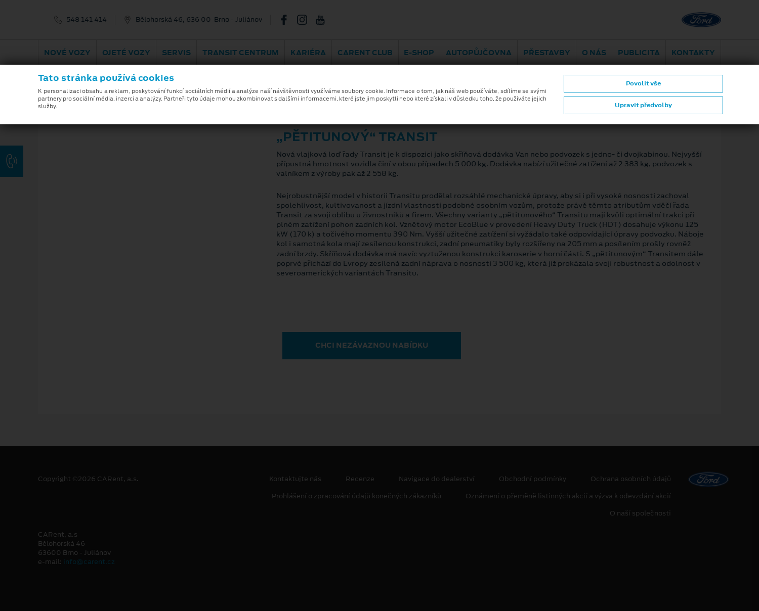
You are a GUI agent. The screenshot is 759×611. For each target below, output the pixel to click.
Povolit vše (643, 83)
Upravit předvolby (643, 105)
